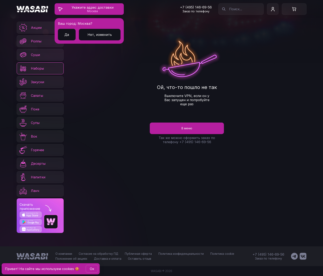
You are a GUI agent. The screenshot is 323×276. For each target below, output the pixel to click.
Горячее (31, 149)
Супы (29, 122)
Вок (28, 136)
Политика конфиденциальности (181, 253)
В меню (186, 128)
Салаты (31, 95)
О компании (63, 253)
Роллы (30, 41)
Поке (29, 109)
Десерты (32, 163)
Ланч (29, 190)
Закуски (31, 82)
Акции (30, 27)
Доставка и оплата (107, 258)
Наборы (31, 68)
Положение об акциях (71, 258)
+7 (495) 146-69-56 (196, 7)
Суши (29, 54)
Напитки (32, 177)
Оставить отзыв (139, 258)
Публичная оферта (138, 253)
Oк (92, 269)
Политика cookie (222, 253)
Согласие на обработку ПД (98, 253)
